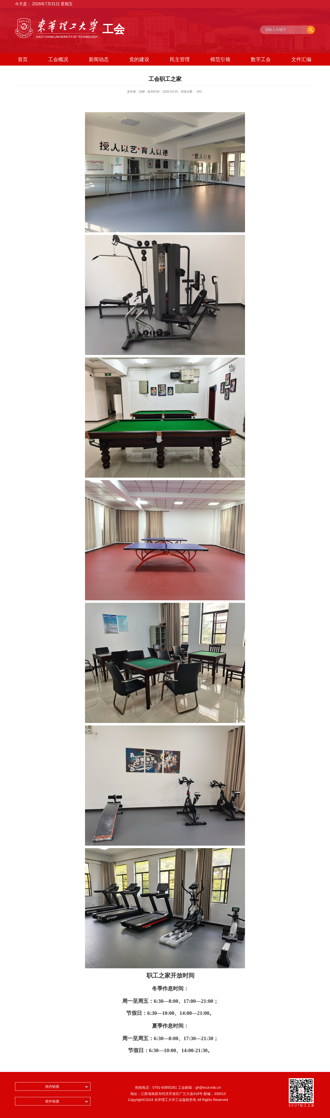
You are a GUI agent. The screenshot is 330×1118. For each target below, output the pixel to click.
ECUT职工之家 (302, 1105)
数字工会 (261, 59)
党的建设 (139, 59)
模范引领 (220, 59)
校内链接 (52, 1086)
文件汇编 (301, 59)
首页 (23, 59)
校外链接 (52, 1101)
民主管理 (180, 59)
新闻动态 (99, 59)
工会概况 (58, 59)
